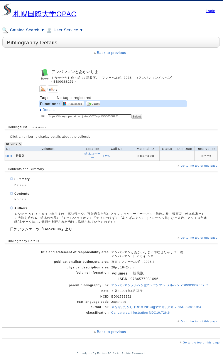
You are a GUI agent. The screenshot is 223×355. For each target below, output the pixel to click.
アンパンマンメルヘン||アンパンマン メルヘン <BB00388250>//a (160, 285)
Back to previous (111, 53)
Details (48, 110)
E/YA (106, 156)
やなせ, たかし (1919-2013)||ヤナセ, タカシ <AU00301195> (156, 307)
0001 (8, 156)
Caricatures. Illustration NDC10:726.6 (140, 312)
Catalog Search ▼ (23, 30)
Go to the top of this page (199, 165)
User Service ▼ (64, 30)
